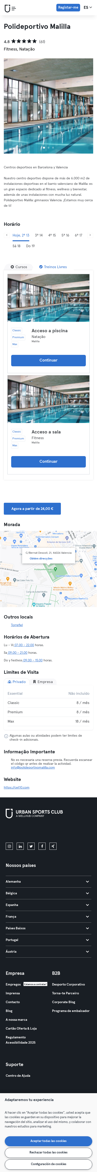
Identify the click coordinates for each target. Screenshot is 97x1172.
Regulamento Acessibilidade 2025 (20, 1040)
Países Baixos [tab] (47, 928)
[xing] (53, 846)
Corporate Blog (63, 1002)
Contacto (13, 1002)
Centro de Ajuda (18, 1075)
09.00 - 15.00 (32, 660)
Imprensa (13, 993)
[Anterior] (7, 235)
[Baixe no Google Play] (57, 831)
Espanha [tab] (47, 905)
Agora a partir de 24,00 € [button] (32, 509)
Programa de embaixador (71, 1011)
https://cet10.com (16, 787)
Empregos (13, 984)
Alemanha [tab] (47, 882)
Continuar (48, 360)
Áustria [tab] (47, 952)
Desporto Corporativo (68, 984)
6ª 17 (78, 235)
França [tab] (47, 917)
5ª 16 (65, 235)
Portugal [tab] (47, 940)
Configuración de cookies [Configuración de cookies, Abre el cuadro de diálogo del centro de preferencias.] (48, 1164)
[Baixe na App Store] (22, 831)
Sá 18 (16, 246)
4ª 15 (52, 235)
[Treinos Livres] (53, 267)
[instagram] (9, 846)
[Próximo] (90, 235)
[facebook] (42, 846)
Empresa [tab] (43, 682)
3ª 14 (39, 235)
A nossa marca (16, 1019)
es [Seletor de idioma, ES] (88, 7)
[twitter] (31, 846)
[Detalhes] (48, 298)
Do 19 (30, 246)
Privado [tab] (17, 682)
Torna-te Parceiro (65, 993)
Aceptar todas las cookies (48, 1141)
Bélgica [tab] (47, 893)
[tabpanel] (48, 707)
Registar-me (68, 7)
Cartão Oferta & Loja (21, 1028)
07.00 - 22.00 (24, 645)
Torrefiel (17, 625)
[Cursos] (19, 267)
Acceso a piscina (50, 330)
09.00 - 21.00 (17, 652)
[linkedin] (20, 846)
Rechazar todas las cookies (48, 1152)
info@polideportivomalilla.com (33, 767)
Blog (9, 1011)
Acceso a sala (46, 432)
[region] (48, 1132)
